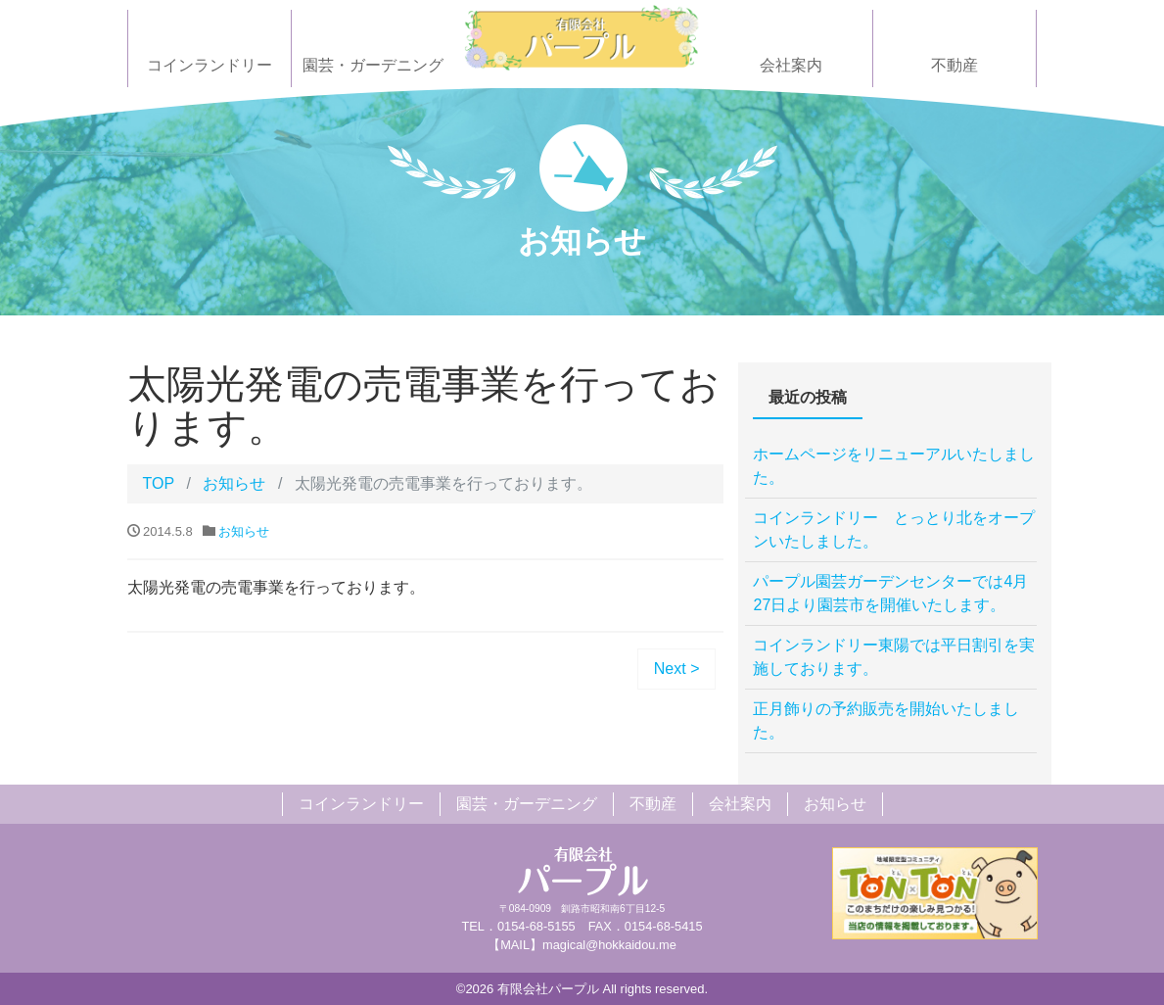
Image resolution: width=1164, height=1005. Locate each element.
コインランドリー (209, 65)
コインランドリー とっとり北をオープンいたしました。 (894, 529)
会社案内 (791, 65)
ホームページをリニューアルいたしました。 (894, 466)
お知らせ (234, 483)
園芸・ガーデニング (373, 65)
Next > (677, 668)
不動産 (954, 65)
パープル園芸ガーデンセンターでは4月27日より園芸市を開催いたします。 (890, 593)
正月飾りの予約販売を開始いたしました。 (886, 720)
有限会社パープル (548, 988)
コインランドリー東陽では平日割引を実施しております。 (894, 657)
